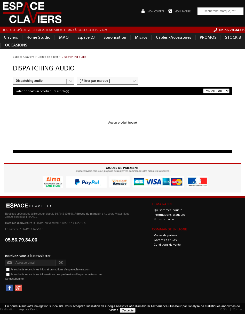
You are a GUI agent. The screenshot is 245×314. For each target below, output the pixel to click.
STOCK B (233, 37)
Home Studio (38, 37)
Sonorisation (115, 37)
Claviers (11, 37)
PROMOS (208, 37)
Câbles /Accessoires (173, 37)
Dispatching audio (29, 81)
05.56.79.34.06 (21, 240)
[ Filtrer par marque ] (95, 81)
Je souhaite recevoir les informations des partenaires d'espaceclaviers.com (56, 274)
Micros (141, 37)
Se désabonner (14, 278)
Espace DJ (86, 37)
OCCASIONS (16, 45)
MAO (64, 37)
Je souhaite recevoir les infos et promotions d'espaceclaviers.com (50, 269)
